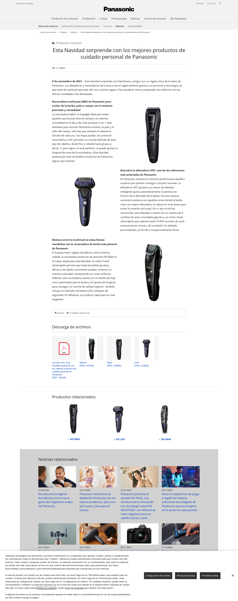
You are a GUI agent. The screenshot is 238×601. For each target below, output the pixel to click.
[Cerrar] (232, 576)
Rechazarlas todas (186, 576)
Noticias (63, 32)
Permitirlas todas (210, 576)
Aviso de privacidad (74, 588)
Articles (74, 32)
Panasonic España (25, 3)
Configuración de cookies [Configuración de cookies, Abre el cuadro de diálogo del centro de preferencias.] (158, 576)
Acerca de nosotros (48, 26)
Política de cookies (46, 588)
